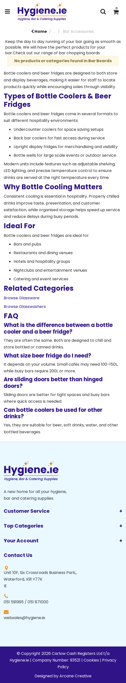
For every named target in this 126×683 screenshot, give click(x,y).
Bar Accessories (78, 31)
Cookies (91, 660)
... (54, 31)
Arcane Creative (75, 676)
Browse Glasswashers (25, 306)
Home (39, 31)
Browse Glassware (21, 298)
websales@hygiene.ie (24, 618)
